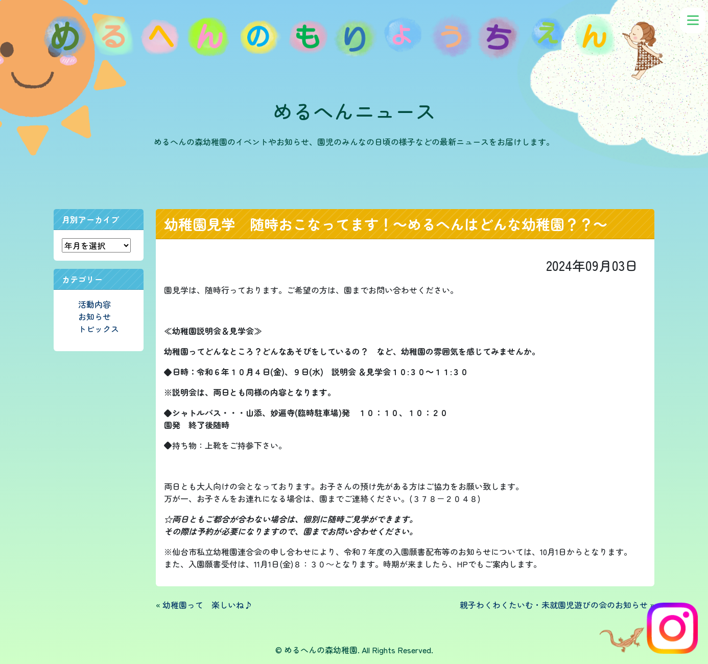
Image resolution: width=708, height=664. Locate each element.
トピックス (98, 329)
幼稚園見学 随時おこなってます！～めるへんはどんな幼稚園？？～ (385, 224)
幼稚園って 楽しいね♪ (207, 605)
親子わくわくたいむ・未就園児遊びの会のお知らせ (554, 605)
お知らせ (94, 316)
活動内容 (94, 304)
